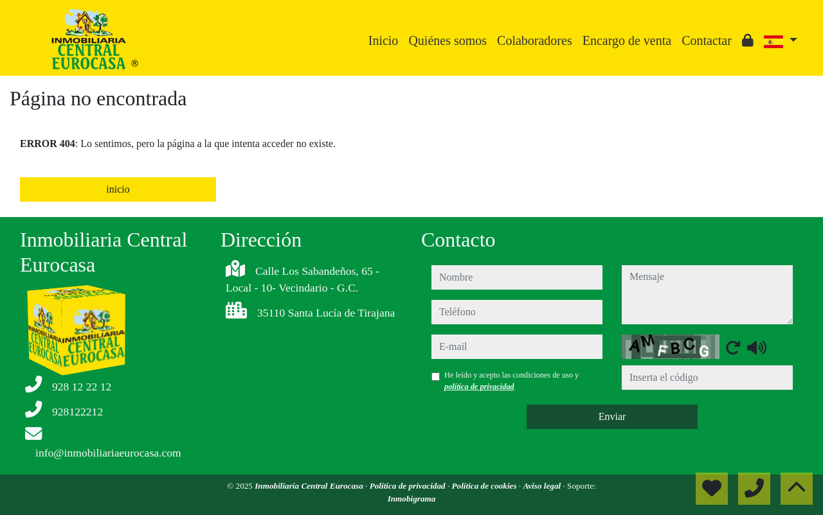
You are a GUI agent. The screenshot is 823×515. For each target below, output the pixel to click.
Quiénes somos (447, 40)
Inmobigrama (412, 498)
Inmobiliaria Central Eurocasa (310, 486)
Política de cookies (484, 486)
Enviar (612, 416)
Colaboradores (534, 40)
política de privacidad (479, 386)
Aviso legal (543, 486)
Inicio (383, 40)
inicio (117, 189)
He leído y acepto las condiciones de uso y (511, 381)
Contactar (707, 40)
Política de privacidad (409, 486)
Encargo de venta (627, 40)
